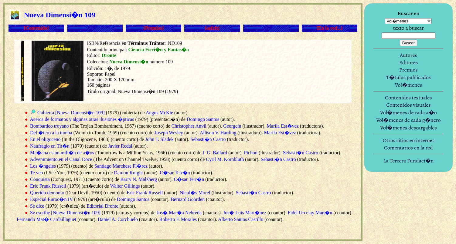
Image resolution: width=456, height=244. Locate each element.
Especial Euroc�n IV (51, 199)
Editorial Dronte (102, 206)
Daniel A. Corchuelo (118, 219)
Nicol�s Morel (195, 192)
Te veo (36, 172)
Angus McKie (159, 112)
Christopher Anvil (189, 126)
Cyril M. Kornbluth (225, 159)
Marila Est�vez (283, 126)
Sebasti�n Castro (208, 139)
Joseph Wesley (169, 132)
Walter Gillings (125, 186)
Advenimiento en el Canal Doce (61, 159)
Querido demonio (47, 192)
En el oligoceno (45, 139)
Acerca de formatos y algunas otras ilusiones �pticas (82, 119)
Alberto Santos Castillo (240, 219)
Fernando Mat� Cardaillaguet (46, 219)
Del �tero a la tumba (51, 132)
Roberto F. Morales (178, 219)
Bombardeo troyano (49, 126)
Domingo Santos (203, 119)
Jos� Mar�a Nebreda (179, 212)
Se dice (37, 206)
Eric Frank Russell (48, 186)
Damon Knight (128, 172)
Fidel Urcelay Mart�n (310, 212)
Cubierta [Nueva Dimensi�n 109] (71, 112)
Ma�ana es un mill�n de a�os (62, 152)
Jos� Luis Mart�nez (244, 212)
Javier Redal (120, 146)
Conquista (40, 179)
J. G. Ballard (214, 152)
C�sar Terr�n (175, 172)
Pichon (250, 152)
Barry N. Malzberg (138, 179)
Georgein (232, 126)
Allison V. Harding (218, 132)
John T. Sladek (159, 139)
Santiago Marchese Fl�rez (121, 166)
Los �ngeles (43, 166)
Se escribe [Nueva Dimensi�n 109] (65, 212)
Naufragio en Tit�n (50, 146)
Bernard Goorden (188, 199)
